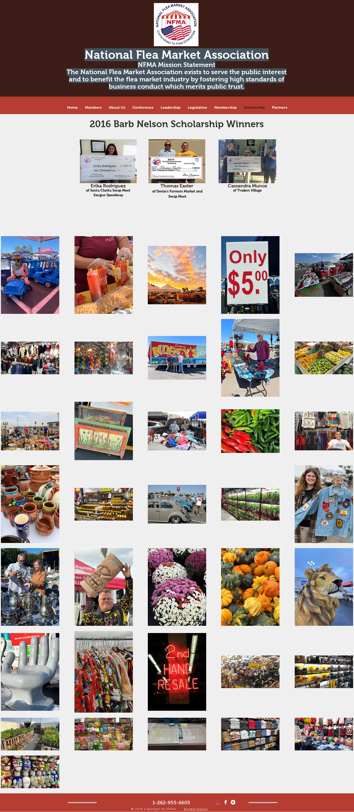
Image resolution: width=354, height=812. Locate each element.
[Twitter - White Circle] (233, 802)
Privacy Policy (196, 809)
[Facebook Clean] (225, 802)
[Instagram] (218, 802)
